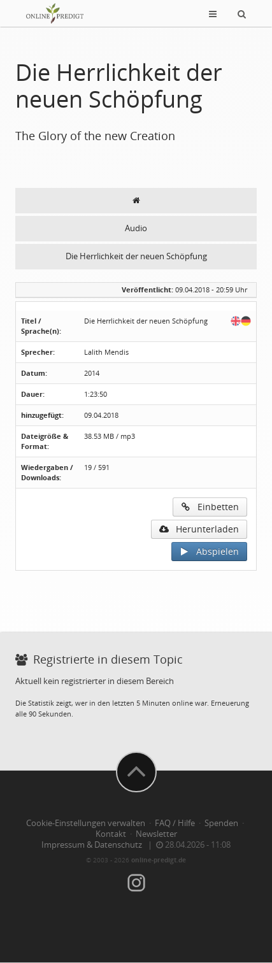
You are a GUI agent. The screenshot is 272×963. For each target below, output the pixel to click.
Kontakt (111, 834)
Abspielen (209, 551)
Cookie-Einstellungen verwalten (85, 823)
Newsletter (156, 834)
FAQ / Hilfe (175, 823)
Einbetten (210, 507)
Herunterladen (199, 529)
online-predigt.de (158, 859)
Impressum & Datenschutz (91, 844)
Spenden (221, 823)
